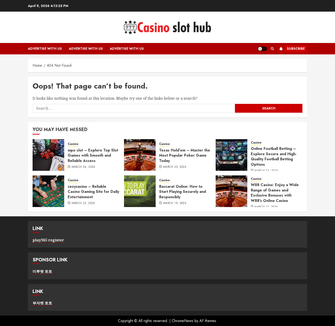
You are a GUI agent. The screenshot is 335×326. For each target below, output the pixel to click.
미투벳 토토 (42, 271)
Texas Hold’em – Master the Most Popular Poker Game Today (184, 155)
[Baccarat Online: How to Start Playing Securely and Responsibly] (140, 191)
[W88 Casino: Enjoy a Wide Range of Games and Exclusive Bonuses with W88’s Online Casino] (231, 191)
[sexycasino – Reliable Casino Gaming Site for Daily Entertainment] (48, 191)
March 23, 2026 (83, 203)
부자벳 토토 (42, 303)
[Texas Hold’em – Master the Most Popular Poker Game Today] (140, 155)
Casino (73, 144)
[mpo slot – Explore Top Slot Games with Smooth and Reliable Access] (48, 155)
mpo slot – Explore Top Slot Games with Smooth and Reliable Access (93, 155)
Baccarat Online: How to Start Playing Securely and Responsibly (182, 192)
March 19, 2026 (174, 203)
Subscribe (291, 48)
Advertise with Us (45, 48)
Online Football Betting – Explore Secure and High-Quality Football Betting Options (274, 156)
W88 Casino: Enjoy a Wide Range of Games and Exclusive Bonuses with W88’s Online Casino (275, 192)
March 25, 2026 (174, 167)
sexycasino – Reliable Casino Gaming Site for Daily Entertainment (93, 192)
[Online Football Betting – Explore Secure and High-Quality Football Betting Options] (231, 155)
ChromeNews (182, 320)
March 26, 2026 (83, 167)
